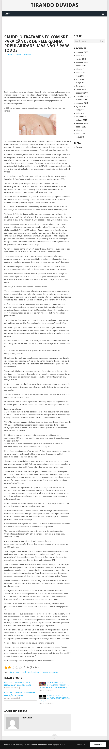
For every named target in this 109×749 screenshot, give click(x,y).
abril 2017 (80, 79)
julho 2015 (80, 130)
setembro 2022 (82, 52)
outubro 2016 (81, 100)
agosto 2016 (81, 106)
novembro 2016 (82, 96)
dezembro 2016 (82, 93)
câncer (11, 672)
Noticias (11, 54)
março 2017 (80, 83)
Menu (7, 14)
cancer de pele (21, 672)
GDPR (62, 745)
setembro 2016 (82, 103)
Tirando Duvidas (54, 5)
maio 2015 (80, 137)
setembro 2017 (82, 62)
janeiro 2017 (81, 90)
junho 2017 (80, 73)
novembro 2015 (82, 117)
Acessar (79, 147)
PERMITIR (98, 745)
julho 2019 (80, 56)
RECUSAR (81, 745)
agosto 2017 (81, 66)
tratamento (53, 672)
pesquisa (44, 672)
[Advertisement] (50, 25)
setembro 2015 (82, 123)
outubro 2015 (81, 120)
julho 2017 (80, 69)
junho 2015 (80, 134)
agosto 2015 (81, 127)
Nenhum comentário (24, 54)
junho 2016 (80, 113)
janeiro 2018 (81, 59)
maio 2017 (80, 76)
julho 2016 (80, 110)
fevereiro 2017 (81, 86)
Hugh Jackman (33, 672)
